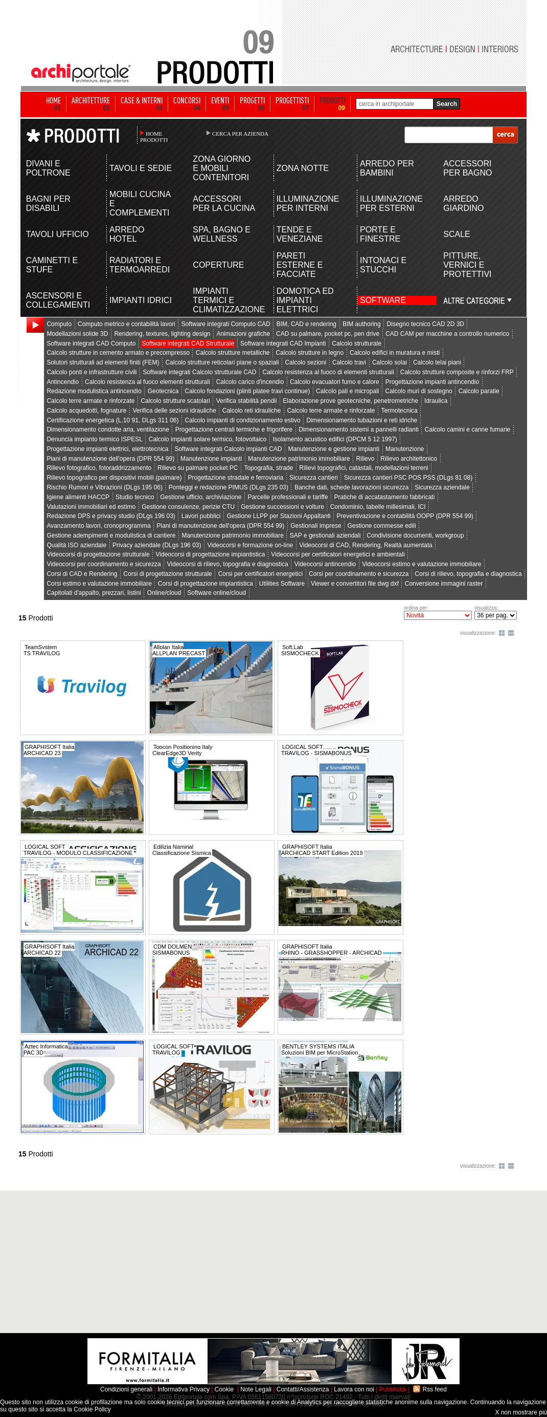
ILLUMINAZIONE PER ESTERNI (391, 203)
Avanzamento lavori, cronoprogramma (98, 525)
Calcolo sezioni (305, 362)
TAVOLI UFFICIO (57, 234)
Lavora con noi (354, 1389)
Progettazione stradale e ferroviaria (235, 477)
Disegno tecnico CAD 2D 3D (425, 324)
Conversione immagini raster (444, 583)
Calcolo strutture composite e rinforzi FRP (457, 372)
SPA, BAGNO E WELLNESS (221, 234)
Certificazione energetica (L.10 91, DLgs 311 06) (112, 420)
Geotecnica (163, 391)
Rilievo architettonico (408, 458)
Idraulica (435, 400)
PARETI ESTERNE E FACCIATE (300, 264)
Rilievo (365, 458)
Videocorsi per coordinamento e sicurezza (104, 564)
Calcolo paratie (479, 391)
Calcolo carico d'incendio (250, 381)
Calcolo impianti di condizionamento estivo (242, 420)
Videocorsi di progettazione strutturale (98, 554)
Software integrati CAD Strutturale (188, 343)
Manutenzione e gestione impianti (333, 449)
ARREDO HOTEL (126, 234)
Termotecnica (399, 410)
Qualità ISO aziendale (76, 545)
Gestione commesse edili (381, 525)
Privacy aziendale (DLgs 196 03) (156, 545)
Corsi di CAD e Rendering (82, 573)
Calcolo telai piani (437, 362)
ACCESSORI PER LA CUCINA (224, 203)
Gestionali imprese (315, 525)
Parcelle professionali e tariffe (287, 497)
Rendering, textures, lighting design (162, 333)
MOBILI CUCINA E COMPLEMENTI (139, 203)
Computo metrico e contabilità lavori (126, 324)
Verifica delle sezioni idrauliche (174, 410)
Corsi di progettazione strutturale (167, 573)
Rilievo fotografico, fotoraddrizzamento (99, 467)
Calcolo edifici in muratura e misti (395, 352)
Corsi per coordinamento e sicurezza (358, 573)
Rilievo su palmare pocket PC (197, 467)
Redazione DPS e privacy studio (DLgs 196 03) (111, 516)
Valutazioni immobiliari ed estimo (91, 506)
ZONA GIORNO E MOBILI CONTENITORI (221, 168)
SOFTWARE (383, 300)
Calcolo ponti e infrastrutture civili (91, 372)
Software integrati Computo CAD (225, 324)
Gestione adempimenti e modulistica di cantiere (111, 535)
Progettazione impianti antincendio (432, 381)
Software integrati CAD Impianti (283, 343)
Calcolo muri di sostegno (418, 391)
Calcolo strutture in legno (310, 352)
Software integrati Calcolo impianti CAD (228, 449)
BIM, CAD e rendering (306, 324)
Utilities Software (282, 583)
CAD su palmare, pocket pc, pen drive (327, 333)
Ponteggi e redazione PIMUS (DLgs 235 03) (228, 487)
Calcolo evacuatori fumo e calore (334, 381)
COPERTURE (218, 265)
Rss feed (435, 1389)
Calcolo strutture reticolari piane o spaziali (222, 362)
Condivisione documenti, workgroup (415, 535)
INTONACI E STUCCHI (383, 265)
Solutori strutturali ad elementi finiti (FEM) (103, 362)
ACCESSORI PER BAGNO (467, 168)
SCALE (456, 234)
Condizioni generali (126, 1389)
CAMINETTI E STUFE (52, 265)
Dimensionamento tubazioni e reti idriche (361, 420)
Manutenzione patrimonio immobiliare (299, 458)
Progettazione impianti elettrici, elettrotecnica (107, 449)
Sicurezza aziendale (442, 487)
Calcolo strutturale (356, 343)
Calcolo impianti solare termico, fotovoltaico (208, 439)
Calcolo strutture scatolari (175, 400)
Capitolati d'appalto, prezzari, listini (94, 592)
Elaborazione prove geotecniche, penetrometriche (350, 400)
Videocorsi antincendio (325, 564)
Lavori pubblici (201, 516)
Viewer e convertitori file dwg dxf (355, 583)
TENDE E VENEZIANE (300, 234)
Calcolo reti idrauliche (251, 410)
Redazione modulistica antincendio (94, 391)
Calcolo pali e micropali (347, 391)
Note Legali (255, 1389)
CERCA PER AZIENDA (240, 134)
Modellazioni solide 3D (77, 333)
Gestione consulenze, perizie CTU (188, 506)
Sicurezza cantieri (313, 477)
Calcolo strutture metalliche (233, 352)
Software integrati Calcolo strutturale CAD (199, 372)
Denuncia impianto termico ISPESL (94, 439)
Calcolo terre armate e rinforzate (90, 400)
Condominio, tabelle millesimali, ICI (378, 506)
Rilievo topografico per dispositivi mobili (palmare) (114, 477)
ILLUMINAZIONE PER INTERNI (308, 203)
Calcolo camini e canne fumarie (467, 429)
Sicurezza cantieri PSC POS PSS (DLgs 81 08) (408, 477)
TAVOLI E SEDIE (140, 168)
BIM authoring (362, 324)
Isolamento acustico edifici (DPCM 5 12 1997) (334, 439)
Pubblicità (392, 1389)
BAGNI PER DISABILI (48, 203)
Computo (59, 324)
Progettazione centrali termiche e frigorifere (233, 429)
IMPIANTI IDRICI (140, 300)
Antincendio (63, 381)
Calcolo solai (389, 362)
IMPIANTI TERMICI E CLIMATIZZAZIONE (225, 300)
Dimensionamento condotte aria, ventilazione (108, 429)
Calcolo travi (349, 362)
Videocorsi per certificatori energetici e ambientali (337, 554)
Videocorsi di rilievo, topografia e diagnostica (227, 564)
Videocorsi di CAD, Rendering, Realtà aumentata (365, 545)
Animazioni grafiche (243, 333)
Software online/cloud (216, 592)
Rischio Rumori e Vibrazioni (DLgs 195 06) (105, 487)
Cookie (224, 1389)
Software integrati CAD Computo (91, 343)
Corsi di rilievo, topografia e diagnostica (468, 573)
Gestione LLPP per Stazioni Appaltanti (278, 516)
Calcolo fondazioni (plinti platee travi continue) (247, 391)
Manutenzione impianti (211, 458)
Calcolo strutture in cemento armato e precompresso (118, 352)
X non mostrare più (521, 1412)
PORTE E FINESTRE (380, 234)
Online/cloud (164, 592)
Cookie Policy (92, 1409)
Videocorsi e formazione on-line (250, 545)
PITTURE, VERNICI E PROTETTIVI (467, 264)
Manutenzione (404, 449)
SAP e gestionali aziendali (325, 535)
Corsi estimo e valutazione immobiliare (99, 583)
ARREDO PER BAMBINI (387, 168)
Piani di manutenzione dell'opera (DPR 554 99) (110, 458)
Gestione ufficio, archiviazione (200, 497)
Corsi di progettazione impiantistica (205, 583)
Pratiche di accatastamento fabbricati (384, 497)
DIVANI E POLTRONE (48, 168)
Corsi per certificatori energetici (260, 573)
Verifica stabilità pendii (246, 400)
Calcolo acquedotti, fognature (86, 410)
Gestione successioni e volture (282, 506)
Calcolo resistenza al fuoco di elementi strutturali (328, 372)
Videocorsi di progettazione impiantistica (210, 554)
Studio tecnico (135, 497)
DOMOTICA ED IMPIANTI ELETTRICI (305, 300)
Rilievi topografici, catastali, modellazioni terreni (363, 467)
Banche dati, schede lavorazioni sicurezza (351, 487)
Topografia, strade (268, 467)
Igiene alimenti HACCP (78, 497)
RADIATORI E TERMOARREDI (139, 265)
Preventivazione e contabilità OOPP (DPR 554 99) (405, 516)
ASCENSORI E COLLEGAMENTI (58, 300)
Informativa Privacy (183, 1389)
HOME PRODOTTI (154, 137)
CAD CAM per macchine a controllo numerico (447, 333)
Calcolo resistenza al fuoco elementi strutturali (147, 381)
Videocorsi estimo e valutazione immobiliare (421, 564)
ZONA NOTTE (303, 168)
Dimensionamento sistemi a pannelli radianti (359, 429)
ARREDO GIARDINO (463, 203)
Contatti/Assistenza (303, 1389)
